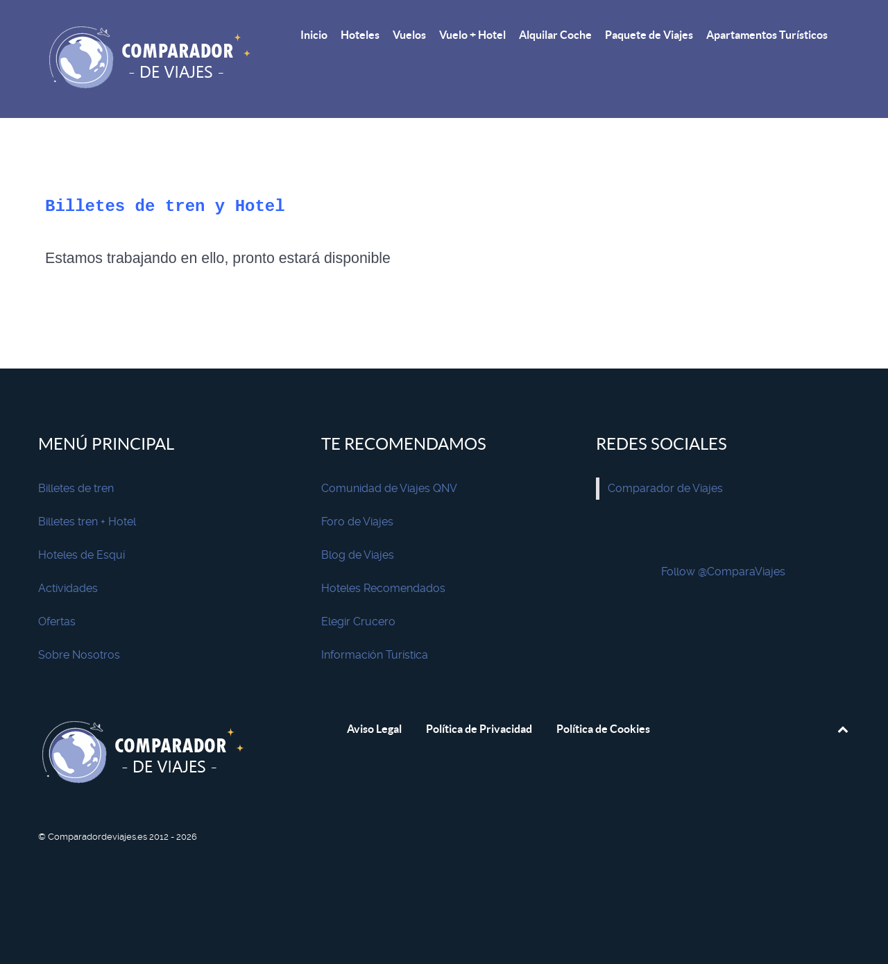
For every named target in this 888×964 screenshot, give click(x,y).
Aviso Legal (374, 728)
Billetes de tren (76, 488)
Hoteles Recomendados (383, 588)
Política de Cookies (603, 728)
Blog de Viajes (357, 554)
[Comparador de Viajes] (152, 59)
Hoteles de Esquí (81, 554)
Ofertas (57, 621)
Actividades (68, 588)
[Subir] (842, 728)
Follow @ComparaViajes (723, 571)
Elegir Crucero (358, 621)
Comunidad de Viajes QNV (389, 488)
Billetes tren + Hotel (87, 521)
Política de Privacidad (479, 728)
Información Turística (374, 654)
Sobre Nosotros (79, 654)
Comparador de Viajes (665, 488)
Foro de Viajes (357, 521)
